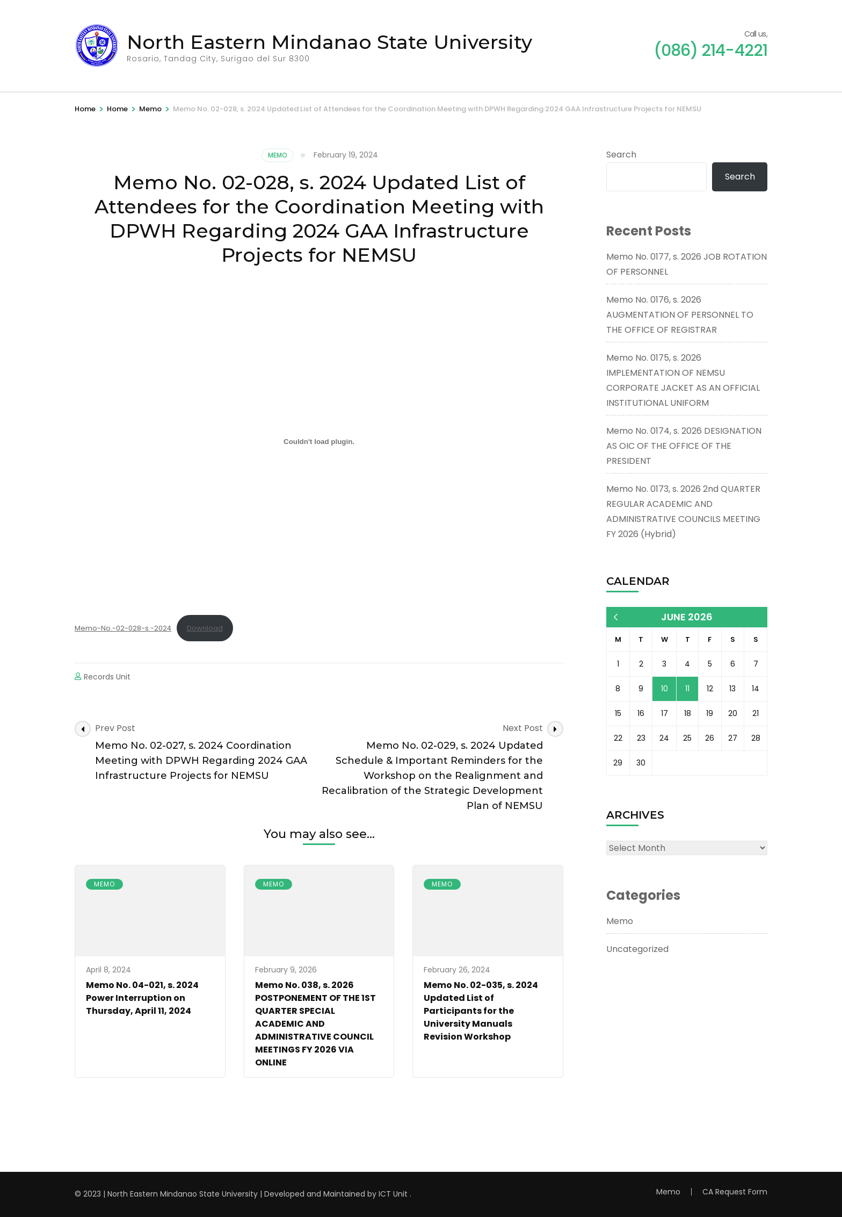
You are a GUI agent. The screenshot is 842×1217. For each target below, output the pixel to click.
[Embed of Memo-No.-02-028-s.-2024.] (319, 442)
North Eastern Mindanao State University (329, 42)
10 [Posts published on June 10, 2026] (664, 688)
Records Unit (107, 676)
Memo (277, 155)
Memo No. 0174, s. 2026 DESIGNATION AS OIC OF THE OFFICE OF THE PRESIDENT (683, 446)
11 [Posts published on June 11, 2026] (687, 688)
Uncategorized (637, 949)
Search (621, 154)
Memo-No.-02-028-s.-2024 (123, 628)
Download (205, 628)
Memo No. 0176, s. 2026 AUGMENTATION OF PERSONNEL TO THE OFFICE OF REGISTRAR (679, 314)
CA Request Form (734, 1191)
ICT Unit (393, 1194)
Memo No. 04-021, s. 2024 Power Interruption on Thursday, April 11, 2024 (142, 998)
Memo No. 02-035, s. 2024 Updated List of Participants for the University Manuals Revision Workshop (481, 1011)
